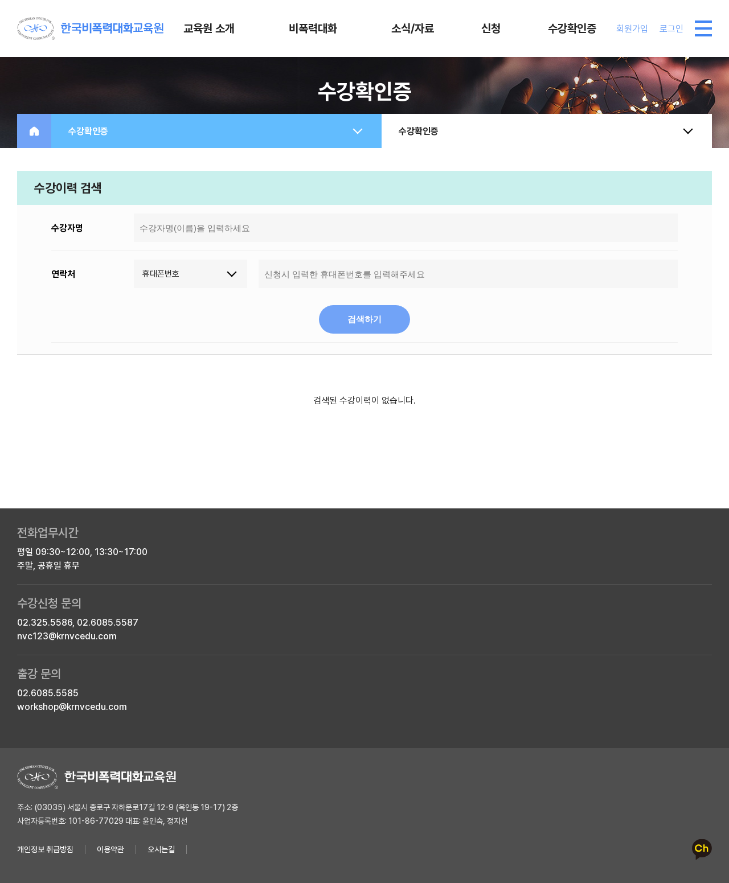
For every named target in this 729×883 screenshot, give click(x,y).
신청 (491, 28)
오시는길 (161, 849)
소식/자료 (412, 28)
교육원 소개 (209, 28)
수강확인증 (572, 28)
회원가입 (632, 28)
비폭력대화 (313, 28)
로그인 (671, 28)
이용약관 (110, 849)
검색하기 (364, 319)
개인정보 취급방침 (45, 849)
